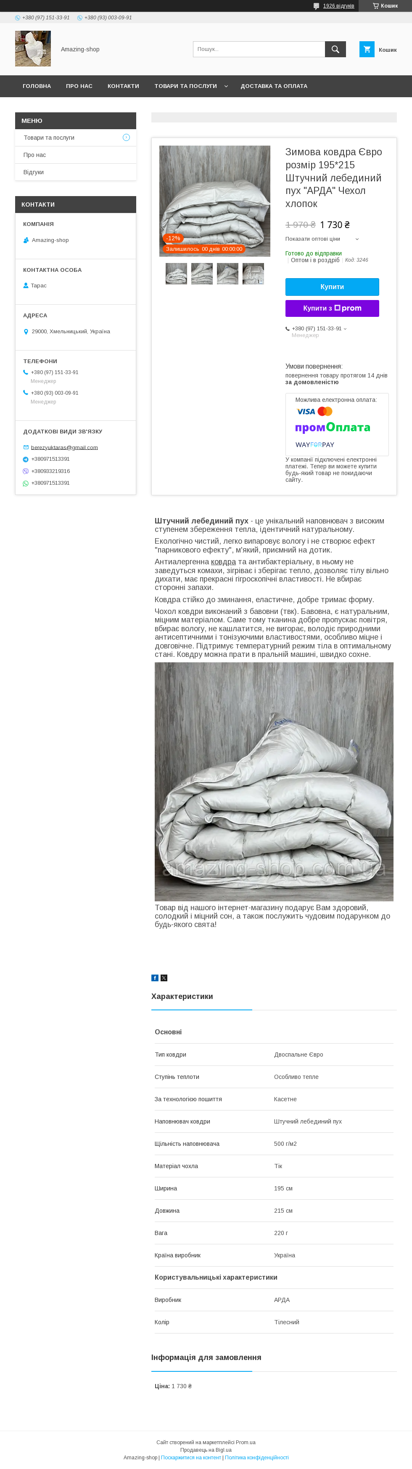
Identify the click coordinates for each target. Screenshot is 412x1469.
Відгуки (34, 172)
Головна (37, 86)
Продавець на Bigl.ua (206, 1450)
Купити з (332, 308)
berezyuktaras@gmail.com (64, 447)
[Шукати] (335, 49)
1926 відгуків (338, 6)
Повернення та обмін (58, 108)
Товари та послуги (185, 86)
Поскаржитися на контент (191, 1458)
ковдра (223, 562)
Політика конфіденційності (257, 1458)
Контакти (123, 86)
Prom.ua (246, 1442)
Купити (332, 286)
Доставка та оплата (273, 86)
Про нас (79, 86)
